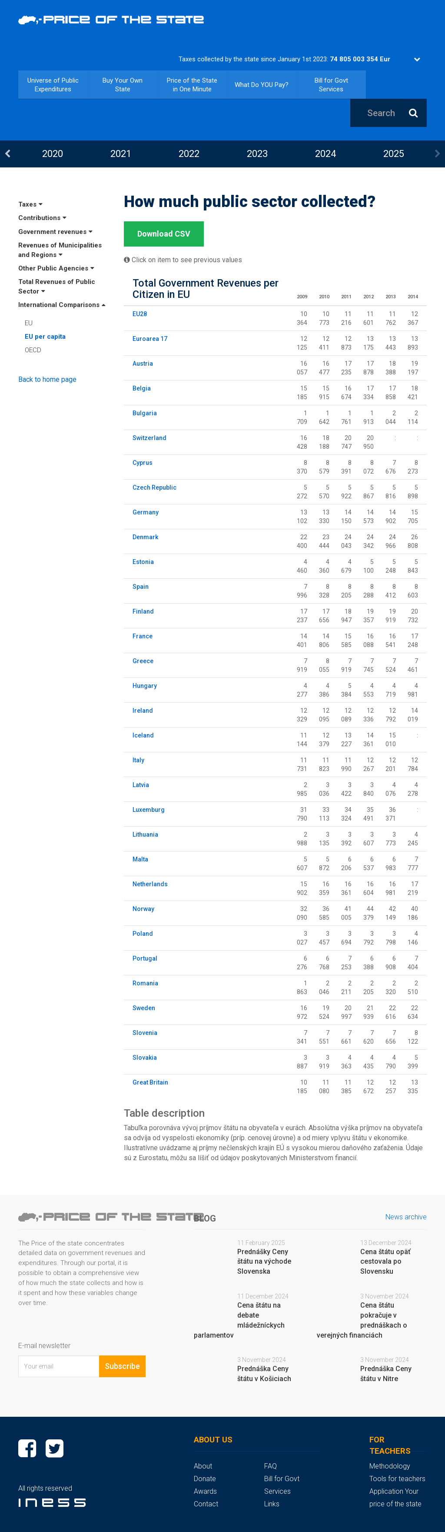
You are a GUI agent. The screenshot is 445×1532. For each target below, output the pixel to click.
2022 (189, 153)
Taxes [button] (30, 204)
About (203, 1466)
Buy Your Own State (123, 85)
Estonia (143, 561)
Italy (138, 760)
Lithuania (145, 834)
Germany (146, 512)
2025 (393, 153)
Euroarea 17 (150, 338)
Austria (143, 363)
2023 (257, 153)
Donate (205, 1479)
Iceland (143, 735)
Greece (143, 661)
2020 (52, 153)
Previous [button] (7, 154)
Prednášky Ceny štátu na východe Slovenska (264, 1262)
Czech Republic (154, 487)
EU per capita (45, 336)
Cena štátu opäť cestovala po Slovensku (385, 1262)
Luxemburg (149, 809)
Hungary (145, 685)
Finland (143, 611)
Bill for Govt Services (331, 85)
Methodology (389, 1466)
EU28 (140, 313)
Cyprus (143, 462)
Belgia (142, 388)
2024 (325, 153)
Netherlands (150, 884)
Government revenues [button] (55, 232)
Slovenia (145, 1032)
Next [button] (437, 154)
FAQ (270, 1466)
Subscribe (122, 1366)
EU (29, 323)
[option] (52, 153)
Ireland (143, 710)
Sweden (144, 1008)
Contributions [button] (42, 218)
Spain (141, 586)
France (143, 636)
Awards (205, 1491)
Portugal (145, 958)
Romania (145, 983)
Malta (140, 859)
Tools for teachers (397, 1479)
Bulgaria (145, 413)
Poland (143, 933)
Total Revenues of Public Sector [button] (56, 286)
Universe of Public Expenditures (53, 85)
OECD (33, 350)
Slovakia (145, 1057)
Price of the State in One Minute (192, 85)
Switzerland (149, 437)
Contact (206, 1504)
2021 (120, 153)
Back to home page (47, 379)
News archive (406, 1217)
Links (271, 1504)
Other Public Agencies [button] (56, 268)
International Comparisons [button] (62, 305)
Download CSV (163, 233)
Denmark (145, 537)
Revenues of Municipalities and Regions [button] (60, 249)
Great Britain (150, 1082)
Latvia (141, 784)
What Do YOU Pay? (262, 85)
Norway (143, 908)
